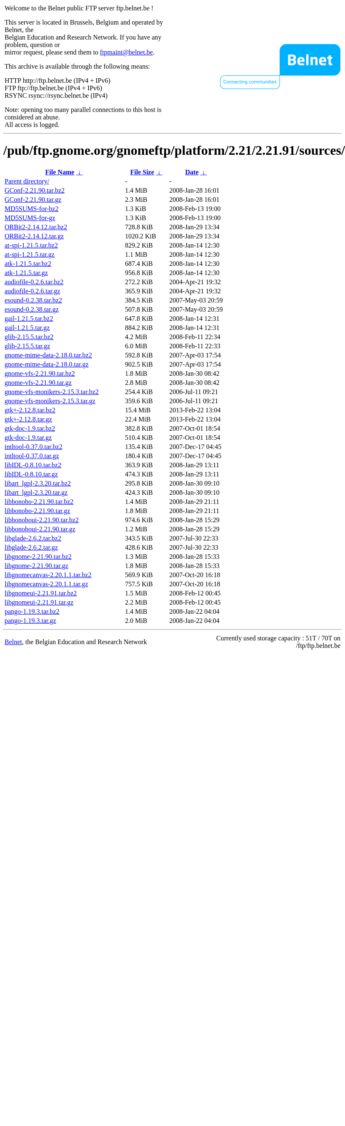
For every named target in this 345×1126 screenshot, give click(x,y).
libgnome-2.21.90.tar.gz (36, 565)
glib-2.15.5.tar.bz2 (29, 336)
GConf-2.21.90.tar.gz (33, 199)
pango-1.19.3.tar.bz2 (32, 611)
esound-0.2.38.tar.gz (32, 309)
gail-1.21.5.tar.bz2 (29, 318)
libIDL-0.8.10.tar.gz (31, 474)
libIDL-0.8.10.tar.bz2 (33, 465)
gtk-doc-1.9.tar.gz (28, 437)
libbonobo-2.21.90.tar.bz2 (39, 501)
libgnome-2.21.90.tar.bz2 (38, 556)
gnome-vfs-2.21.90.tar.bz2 (40, 373)
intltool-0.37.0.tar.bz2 (33, 446)
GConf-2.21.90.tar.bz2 (35, 190)
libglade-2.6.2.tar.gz (31, 547)
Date (192, 172)
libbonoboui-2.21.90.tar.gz (40, 529)
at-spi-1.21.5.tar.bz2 (31, 245)
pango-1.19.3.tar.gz (30, 620)
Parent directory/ (27, 181)
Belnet (13, 641)
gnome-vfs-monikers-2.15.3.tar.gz (50, 400)
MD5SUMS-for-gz (30, 217)
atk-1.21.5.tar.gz (26, 272)
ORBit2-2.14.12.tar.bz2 (36, 227)
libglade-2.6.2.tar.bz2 (33, 538)
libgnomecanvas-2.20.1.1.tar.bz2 (48, 574)
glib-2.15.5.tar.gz (27, 346)
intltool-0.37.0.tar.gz (32, 455)
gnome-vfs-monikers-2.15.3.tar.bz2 (52, 391)
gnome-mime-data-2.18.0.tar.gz (47, 364)
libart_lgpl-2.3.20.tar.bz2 (38, 483)
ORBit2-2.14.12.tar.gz (34, 236)
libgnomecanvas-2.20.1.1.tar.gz (46, 584)
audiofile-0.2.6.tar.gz (32, 291)
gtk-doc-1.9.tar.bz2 (30, 428)
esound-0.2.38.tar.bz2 (33, 300)
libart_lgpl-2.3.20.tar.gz (36, 492)
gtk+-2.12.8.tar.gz (28, 419)
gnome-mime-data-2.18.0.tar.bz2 (48, 355)
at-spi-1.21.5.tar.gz (30, 254)
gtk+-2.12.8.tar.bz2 (30, 410)
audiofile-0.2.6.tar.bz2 (34, 281)
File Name (60, 172)
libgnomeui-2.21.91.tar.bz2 (41, 593)
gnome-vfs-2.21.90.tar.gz (38, 382)
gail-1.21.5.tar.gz (27, 327)
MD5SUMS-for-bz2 (31, 208)
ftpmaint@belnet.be (126, 52)
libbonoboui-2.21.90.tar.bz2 (42, 519)
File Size (142, 172)
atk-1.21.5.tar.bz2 (28, 263)
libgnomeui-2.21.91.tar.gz (39, 602)
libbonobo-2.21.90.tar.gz (37, 510)
